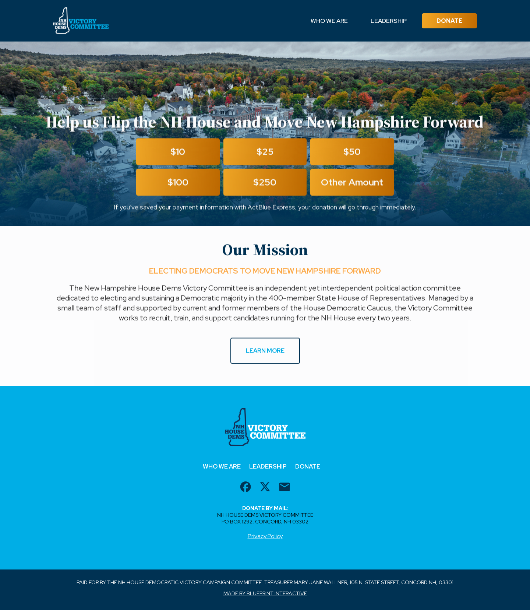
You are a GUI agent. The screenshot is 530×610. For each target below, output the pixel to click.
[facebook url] (245, 487)
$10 (177, 153)
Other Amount (352, 183)
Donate (449, 21)
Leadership (389, 21)
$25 (265, 153)
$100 (177, 183)
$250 (264, 183)
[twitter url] (265, 487)
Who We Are (329, 21)
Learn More (265, 351)
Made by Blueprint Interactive (265, 593)
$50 (352, 153)
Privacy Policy (265, 536)
